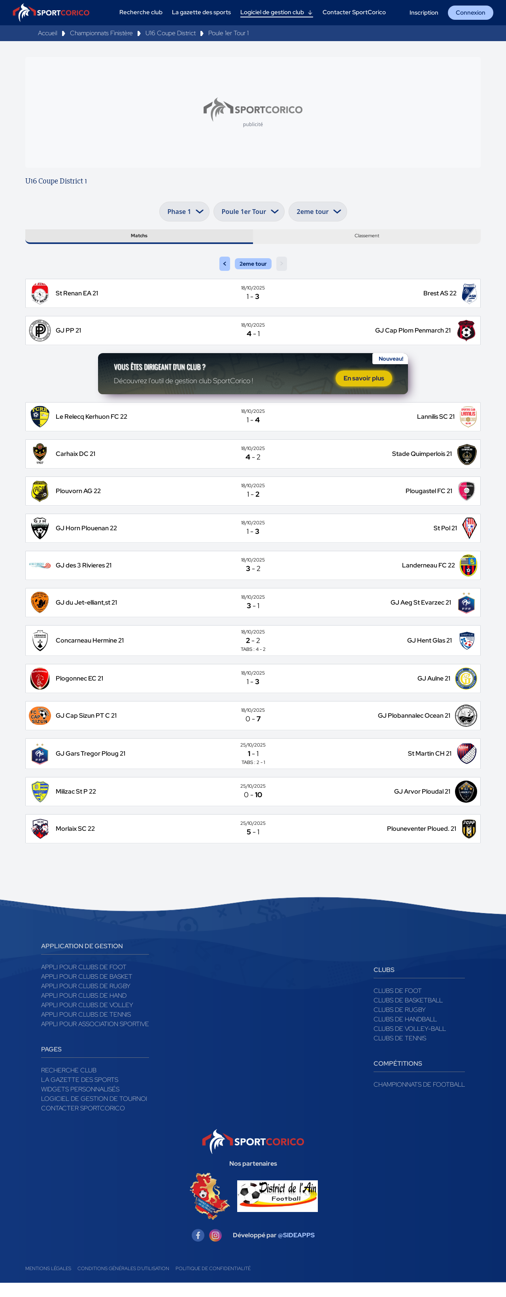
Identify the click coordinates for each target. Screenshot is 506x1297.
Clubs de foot (398, 1004)
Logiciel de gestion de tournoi (94, 1112)
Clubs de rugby (400, 1023)
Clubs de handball (405, 1033)
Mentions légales (48, 1283)
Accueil (47, 33)
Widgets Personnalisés (80, 1103)
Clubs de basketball (408, 1014)
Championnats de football (419, 1098)
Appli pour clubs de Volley (87, 1019)
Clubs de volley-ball (410, 1042)
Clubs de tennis (400, 1052)
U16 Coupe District (170, 33)
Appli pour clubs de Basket (86, 990)
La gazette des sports (79, 1093)
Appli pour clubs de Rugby (85, 1000)
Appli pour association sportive (95, 1038)
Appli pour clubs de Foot (83, 981)
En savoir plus (364, 390)
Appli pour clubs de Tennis (86, 1028)
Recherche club (68, 1084)
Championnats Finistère (101, 33)
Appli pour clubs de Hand (83, 1009)
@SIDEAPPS (296, 1249)
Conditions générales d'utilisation (123, 1283)
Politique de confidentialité (213, 1283)
